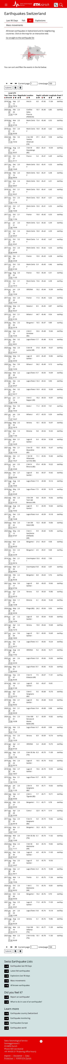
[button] (6, 5)
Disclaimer (17, 1055)
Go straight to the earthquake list (20, 38)
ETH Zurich (26, 1058)
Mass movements (14, 25)
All (30, 20)
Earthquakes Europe (19, 1023)
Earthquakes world (18, 1028)
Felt (23, 20)
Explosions (40, 20)
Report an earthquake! (20, 997)
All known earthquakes (20, 985)
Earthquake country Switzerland (24, 1013)
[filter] (7, 98)
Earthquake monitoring (20, 1018)
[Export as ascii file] (20, 88)
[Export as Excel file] (15, 88)
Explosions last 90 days (20, 975)
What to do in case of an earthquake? (26, 1001)
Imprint (7, 1055)
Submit (8, 87)
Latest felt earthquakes (20, 971)
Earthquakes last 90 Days (21, 966)
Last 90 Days (12, 20)
